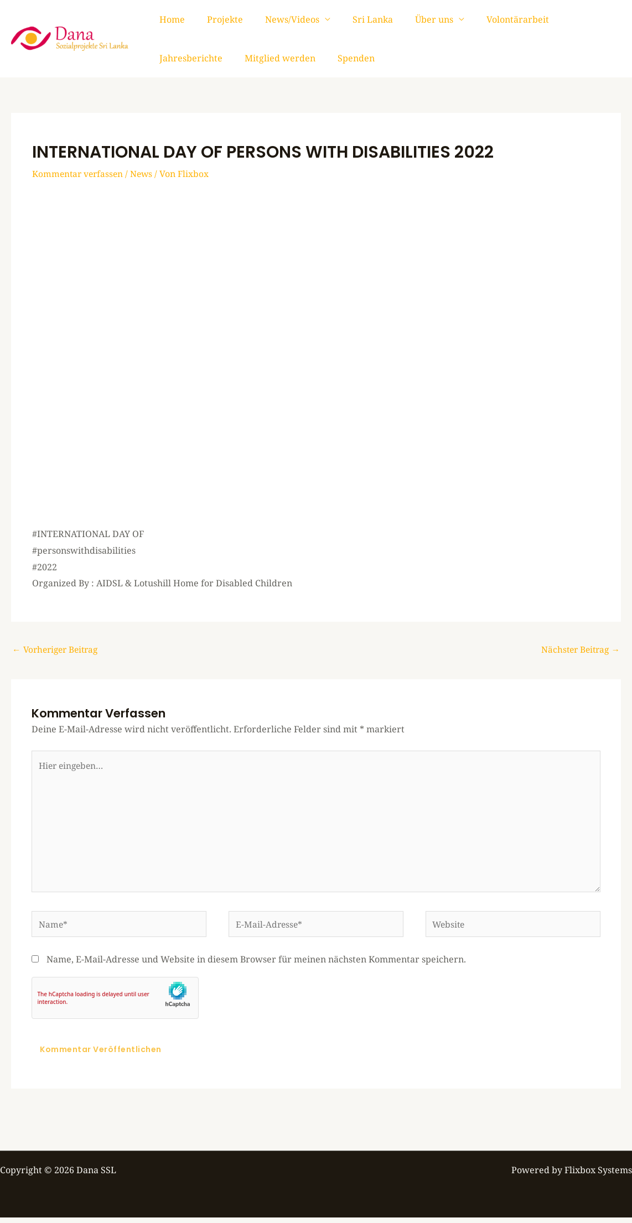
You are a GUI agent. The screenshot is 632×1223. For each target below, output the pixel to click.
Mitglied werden (192, 58)
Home (170, 19)
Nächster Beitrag (578, 650)
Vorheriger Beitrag (57, 650)
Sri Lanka (357, 19)
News (145, 174)
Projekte (218, 19)
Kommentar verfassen (79, 174)
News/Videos (281, 19)
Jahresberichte (573, 19)
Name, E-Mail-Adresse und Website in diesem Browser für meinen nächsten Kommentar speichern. (256, 965)
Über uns (414, 19)
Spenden (264, 58)
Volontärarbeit (493, 19)
